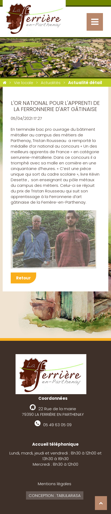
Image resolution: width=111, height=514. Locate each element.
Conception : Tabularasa (55, 495)
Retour (23, 278)
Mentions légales (54, 484)
